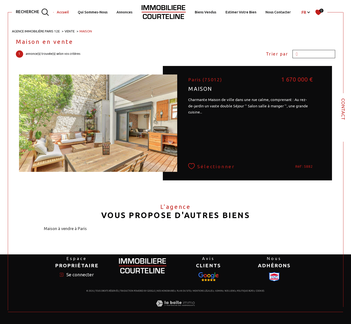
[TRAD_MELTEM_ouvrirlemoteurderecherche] (32, 12)
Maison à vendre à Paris (65, 228)
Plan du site (184, 291)
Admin (219, 291)
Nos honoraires (166, 291)
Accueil (63, 12)
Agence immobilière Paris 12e (36, 31)
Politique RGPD (245, 291)
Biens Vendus (205, 12)
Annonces (124, 12)
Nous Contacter (278, 12)
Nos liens (229, 291)
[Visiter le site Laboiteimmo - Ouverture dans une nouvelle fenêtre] (175, 309)
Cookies (260, 291)
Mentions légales (203, 291)
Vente (70, 31)
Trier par (277, 53)
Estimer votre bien (240, 12)
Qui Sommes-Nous (92, 12)
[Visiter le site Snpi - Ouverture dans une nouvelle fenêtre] (208, 277)
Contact (343, 109)
